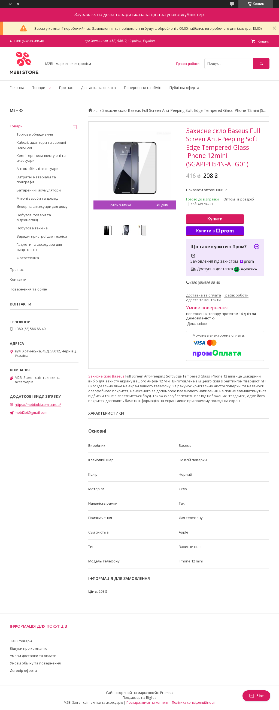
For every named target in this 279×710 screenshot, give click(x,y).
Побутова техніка (32, 228)
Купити (215, 219)
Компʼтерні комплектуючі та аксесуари (41, 158)
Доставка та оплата (98, 87)
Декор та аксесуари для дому (42, 206)
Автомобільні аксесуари (38, 168)
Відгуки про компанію (28, 648)
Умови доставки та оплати (33, 655)
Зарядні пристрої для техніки (42, 236)
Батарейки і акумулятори (39, 190)
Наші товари (21, 641)
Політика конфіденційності (193, 702)
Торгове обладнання (35, 134)
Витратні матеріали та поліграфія (36, 179)
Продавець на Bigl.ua (139, 697)
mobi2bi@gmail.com (31, 412)
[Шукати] (261, 63)
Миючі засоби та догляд (37, 198)
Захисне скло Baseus (106, 376)
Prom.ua (166, 692)
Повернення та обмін (142, 87)
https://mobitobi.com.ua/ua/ (38, 404)
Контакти (18, 279)
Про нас (66, 87)
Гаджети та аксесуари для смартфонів (39, 247)
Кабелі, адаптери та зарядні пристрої (41, 145)
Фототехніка (28, 257)
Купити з (215, 231)
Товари (38, 87)
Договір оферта (23, 670)
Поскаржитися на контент (147, 702)
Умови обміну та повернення (35, 663)
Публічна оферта (184, 87)
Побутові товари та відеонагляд (34, 217)
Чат (256, 695)
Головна (17, 87)
